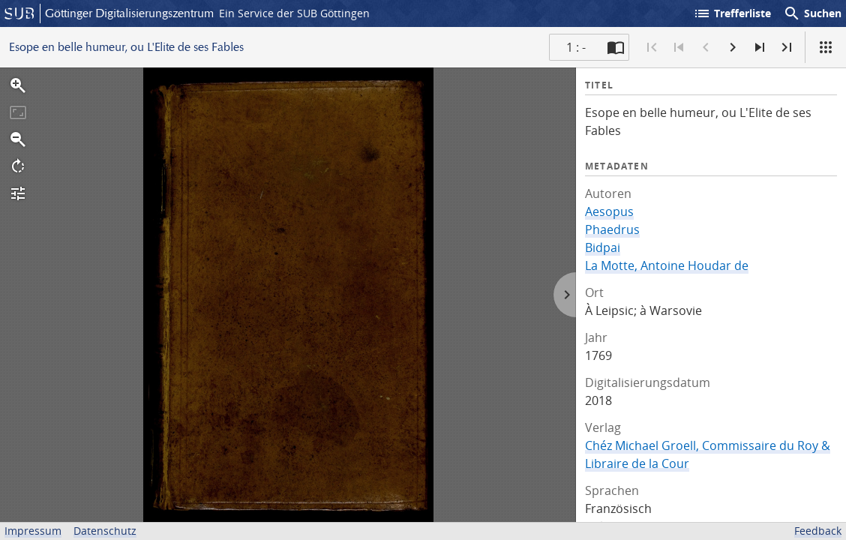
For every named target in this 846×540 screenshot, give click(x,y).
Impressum (33, 531)
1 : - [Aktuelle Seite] (576, 47)
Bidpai (602, 247)
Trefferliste (732, 13)
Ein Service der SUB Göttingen (294, 13)
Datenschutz (105, 531)
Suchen (812, 13)
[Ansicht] (826, 47)
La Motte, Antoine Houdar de (666, 265)
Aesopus (609, 211)
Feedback (818, 531)
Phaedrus (612, 229)
